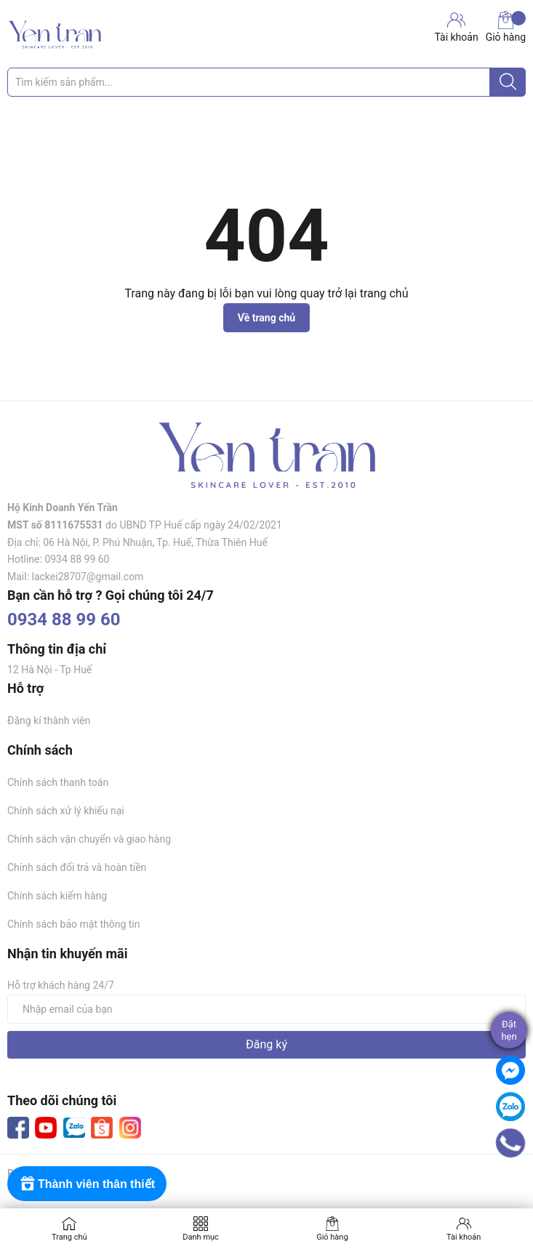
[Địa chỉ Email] (266, 1009)
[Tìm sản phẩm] (266, 82)
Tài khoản (463, 1237)
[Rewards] (87, 1183)
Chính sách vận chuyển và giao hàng (89, 839)
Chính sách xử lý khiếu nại (65, 810)
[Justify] (508, 82)
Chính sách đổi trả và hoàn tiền (76, 867)
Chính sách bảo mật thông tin (73, 924)
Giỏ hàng (506, 27)
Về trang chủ (266, 318)
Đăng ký (266, 1044)
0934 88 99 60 (64, 619)
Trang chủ (69, 1237)
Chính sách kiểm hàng (57, 896)
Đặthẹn (508, 1030)
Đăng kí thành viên (48, 720)
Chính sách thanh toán (57, 782)
